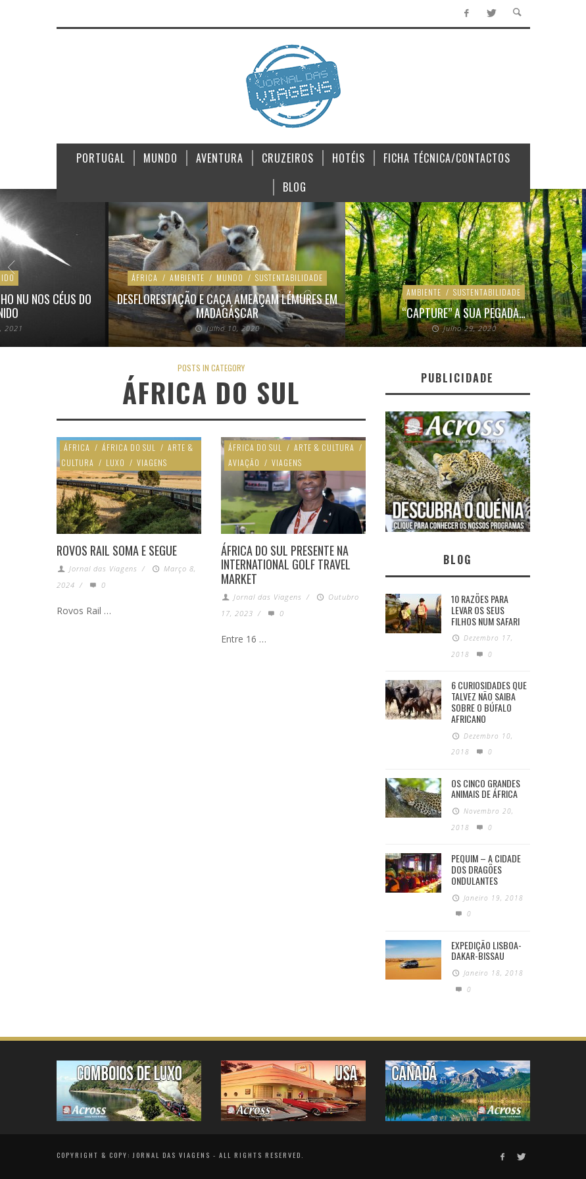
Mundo (121, 277)
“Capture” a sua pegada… (355, 312)
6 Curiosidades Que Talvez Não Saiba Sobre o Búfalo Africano (489, 701)
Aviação (244, 462)
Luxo (115, 462)
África (36, 277)
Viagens (152, 462)
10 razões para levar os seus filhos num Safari (485, 610)
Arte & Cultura (324, 447)
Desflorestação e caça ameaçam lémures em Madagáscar (119, 306)
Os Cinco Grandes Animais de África (485, 788)
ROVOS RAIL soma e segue (117, 550)
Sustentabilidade (180, 277)
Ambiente (78, 277)
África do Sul (129, 447)
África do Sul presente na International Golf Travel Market (286, 564)
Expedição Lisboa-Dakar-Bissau (486, 950)
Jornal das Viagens (103, 568)
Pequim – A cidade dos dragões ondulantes (486, 869)
